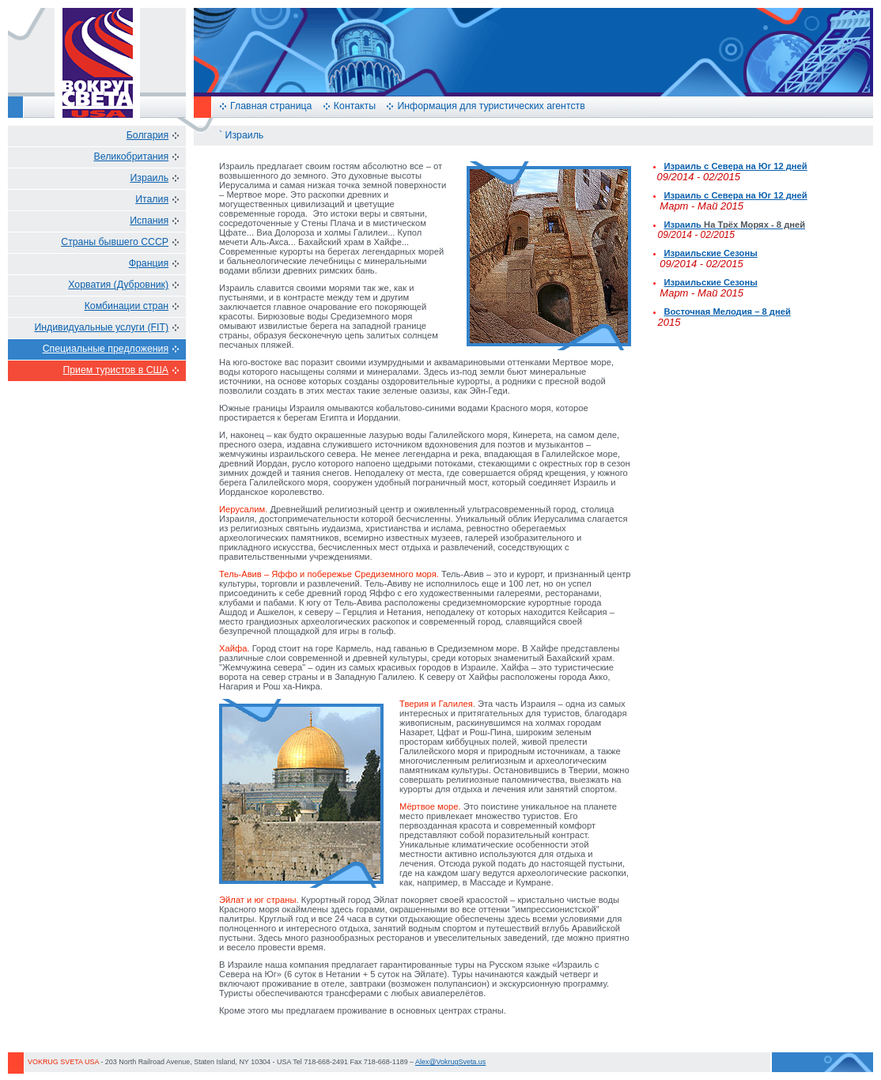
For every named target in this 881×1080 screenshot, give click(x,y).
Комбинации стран (126, 306)
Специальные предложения (105, 348)
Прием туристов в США (115, 370)
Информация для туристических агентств (490, 105)
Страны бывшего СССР (114, 241)
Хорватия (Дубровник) (118, 284)
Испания (149, 220)
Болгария (147, 135)
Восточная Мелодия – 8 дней (727, 311)
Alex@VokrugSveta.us (450, 1062)
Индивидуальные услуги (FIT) (101, 327)
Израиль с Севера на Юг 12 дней (735, 166)
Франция (148, 263)
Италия (151, 199)
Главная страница (271, 105)
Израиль (149, 177)
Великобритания (131, 156)
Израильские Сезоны (710, 253)
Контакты (355, 105)
